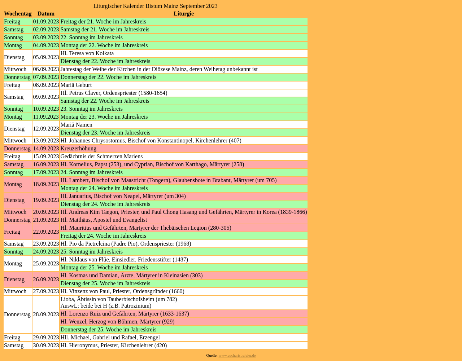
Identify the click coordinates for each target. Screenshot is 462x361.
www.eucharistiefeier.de (237, 355)
